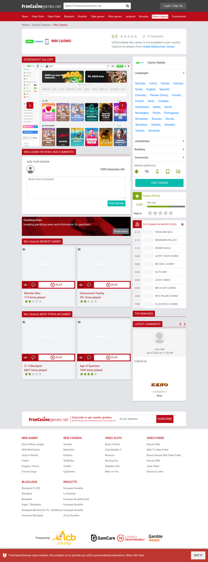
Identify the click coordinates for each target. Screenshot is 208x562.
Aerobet (67, 444)
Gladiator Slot (112, 466)
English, (151, 89)
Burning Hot (111, 461)
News (25, 16)
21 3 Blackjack (33, 366)
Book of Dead (112, 444)
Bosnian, (140, 83)
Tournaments (179, 16)
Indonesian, (142, 107)
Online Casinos (160, 16)
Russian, (157, 118)
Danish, (165, 83)
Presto (25, 461)
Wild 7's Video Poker (158, 450)
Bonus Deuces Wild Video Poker (164, 455)
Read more (121, 231)
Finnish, (176, 95)
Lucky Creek (162, 280)
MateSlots (68, 450)
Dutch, (168, 107)
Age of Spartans (90, 366)
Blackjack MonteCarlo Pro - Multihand (42, 510)
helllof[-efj (140, 361)
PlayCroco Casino (166, 304)
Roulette (82, 16)
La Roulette (69, 494)
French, (139, 101)
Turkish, (140, 130)
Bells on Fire (111, 472)
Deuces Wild (153, 444)
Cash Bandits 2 (113, 450)
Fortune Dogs (29, 472)
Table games (97, 16)
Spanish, (164, 89)
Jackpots (130, 16)
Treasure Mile (164, 232)
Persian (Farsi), (159, 95)
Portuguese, (171, 113)
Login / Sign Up (173, 5)
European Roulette (73, 488)
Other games (115, 16)
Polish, (157, 113)
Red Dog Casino (164, 264)
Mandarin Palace (166, 240)
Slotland (161, 272)
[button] (30, 105)
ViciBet (67, 466)
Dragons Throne (30, 466)
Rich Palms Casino (166, 296)
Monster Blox (32, 293)
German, (178, 83)
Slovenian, (141, 124)
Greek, (139, 89)
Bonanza (109, 455)
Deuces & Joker (155, 472)
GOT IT (198, 555)
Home (25, 25)
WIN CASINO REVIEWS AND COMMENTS (49, 152)
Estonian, (140, 95)
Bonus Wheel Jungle (33, 444)
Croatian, (163, 101)
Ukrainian (154, 130)
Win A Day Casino (165, 288)
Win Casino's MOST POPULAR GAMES (47, 314)
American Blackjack (32, 515)
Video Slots (38, 16)
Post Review (116, 203)
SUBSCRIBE (165, 419)
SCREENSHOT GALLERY (38, 59)
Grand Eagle (163, 248)
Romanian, (141, 118)
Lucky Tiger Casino (167, 256)
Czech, (153, 83)
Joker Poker (153, 466)
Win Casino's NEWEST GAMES (42, 241)
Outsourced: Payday (92, 293)
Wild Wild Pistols (31, 450)
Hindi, (151, 101)
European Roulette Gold (76, 499)
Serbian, (156, 124)
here (141, 555)
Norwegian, (142, 113)
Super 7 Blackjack (31, 505)
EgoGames (69, 472)
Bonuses (143, 16)
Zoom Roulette (71, 515)
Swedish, (169, 124)
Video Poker (54, 16)
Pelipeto (67, 455)
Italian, (157, 107)
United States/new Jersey (158, 46)
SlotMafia (68, 461)
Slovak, (169, 118)
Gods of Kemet (30, 455)
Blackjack (69, 16)
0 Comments (155, 36)
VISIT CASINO (159, 182)
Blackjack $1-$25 (31, 488)
